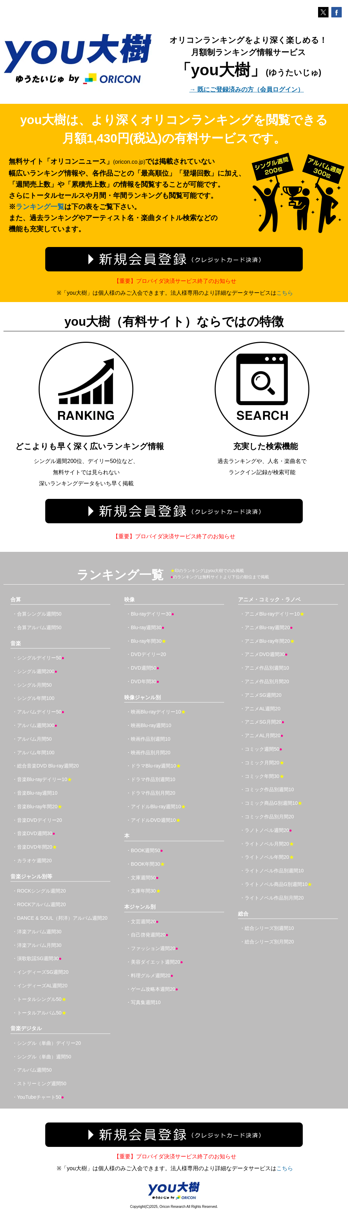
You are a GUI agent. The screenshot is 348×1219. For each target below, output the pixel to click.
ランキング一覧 (40, 206)
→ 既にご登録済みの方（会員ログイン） (246, 89)
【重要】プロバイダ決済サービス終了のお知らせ (175, 281)
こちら (284, 293)
